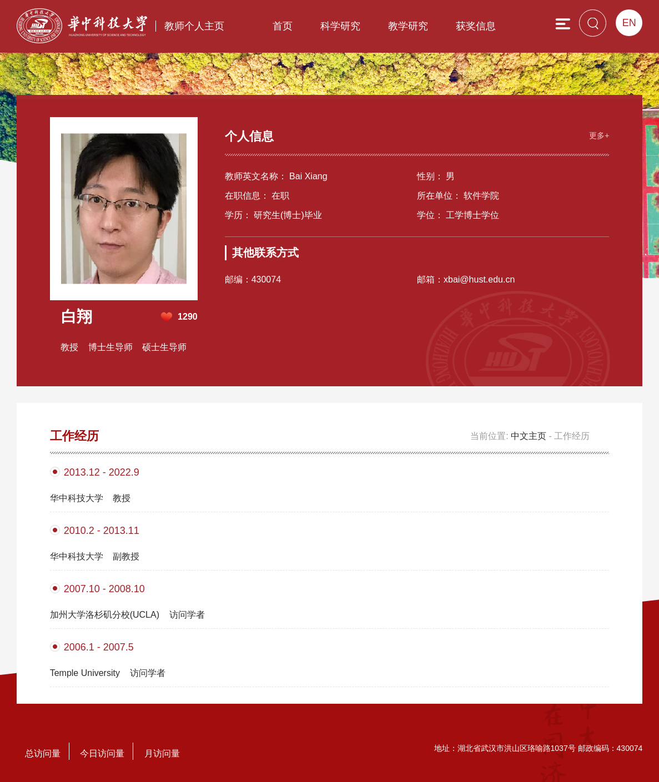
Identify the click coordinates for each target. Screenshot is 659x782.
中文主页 (528, 436)
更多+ (599, 135)
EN (629, 22)
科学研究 (340, 26)
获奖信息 (476, 26)
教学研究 (408, 26)
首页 (283, 26)
